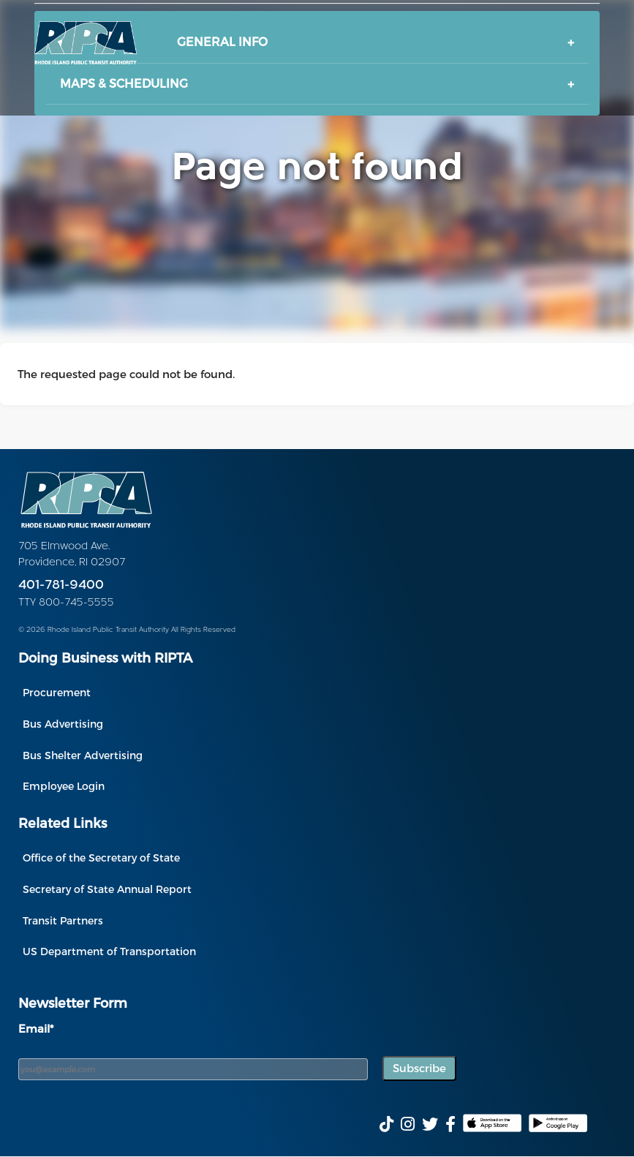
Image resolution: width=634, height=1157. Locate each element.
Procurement (57, 692)
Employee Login (64, 786)
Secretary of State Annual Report (107, 889)
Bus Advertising (63, 723)
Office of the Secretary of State (101, 857)
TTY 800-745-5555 (66, 603)
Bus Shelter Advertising (83, 755)
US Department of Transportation (109, 951)
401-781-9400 (61, 585)
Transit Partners (63, 920)
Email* (35, 1028)
